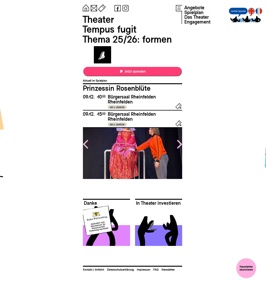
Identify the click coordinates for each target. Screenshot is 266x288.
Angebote (194, 8)
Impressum (143, 269)
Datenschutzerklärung (120, 269)
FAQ (156, 269)
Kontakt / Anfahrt (93, 269)
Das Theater (196, 17)
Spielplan (193, 12)
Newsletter (168, 269)
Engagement (197, 22)
